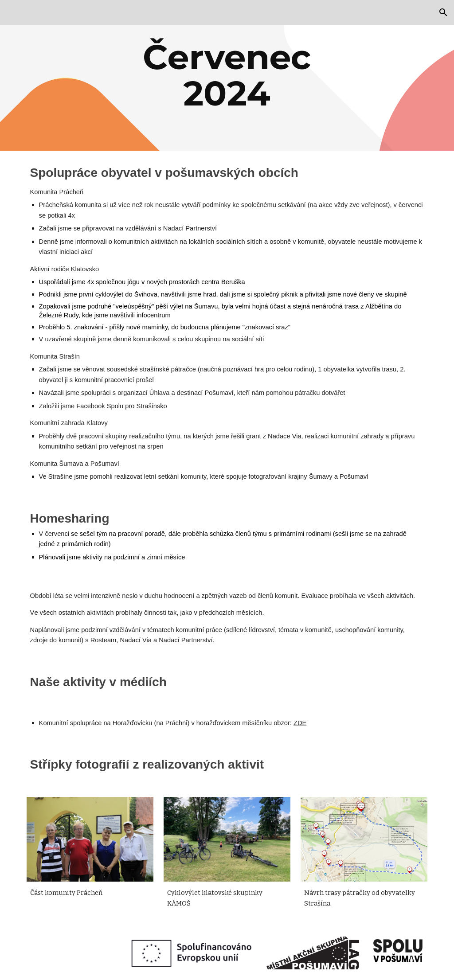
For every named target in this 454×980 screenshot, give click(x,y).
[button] (443, 12)
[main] (227, 75)
